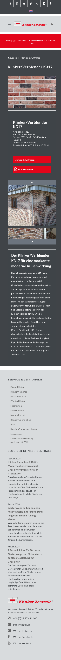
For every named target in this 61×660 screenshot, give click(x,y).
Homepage (10, 40)
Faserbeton (16, 405)
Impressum (16, 433)
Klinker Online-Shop (20, 419)
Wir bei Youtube (19, 643)
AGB (12, 424)
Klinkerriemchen (18, 391)
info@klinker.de (19, 624)
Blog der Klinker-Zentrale (30, 450)
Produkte (22, 40)
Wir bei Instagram (20, 630)
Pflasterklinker (17, 401)
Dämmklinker (17, 387)
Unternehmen (17, 410)
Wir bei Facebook (20, 637)
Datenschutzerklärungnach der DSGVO (21, 440)
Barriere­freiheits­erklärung (23, 429)
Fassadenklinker (36, 40)
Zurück (12, 57)
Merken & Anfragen (31, 57)
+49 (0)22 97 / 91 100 (25, 618)
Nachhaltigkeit (17, 415)
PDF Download (24, 169)
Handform (50, 40)
